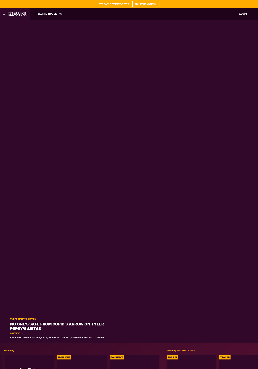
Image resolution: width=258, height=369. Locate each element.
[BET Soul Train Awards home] (18, 14)
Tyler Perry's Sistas (23, 319)
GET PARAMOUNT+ (145, 3)
